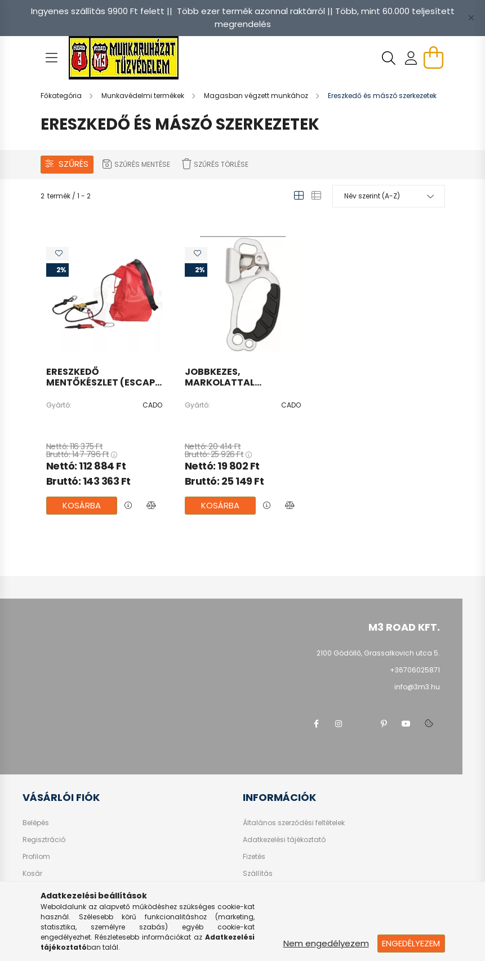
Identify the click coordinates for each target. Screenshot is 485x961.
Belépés (36, 823)
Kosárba (82, 505)
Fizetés (254, 857)
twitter (361, 723)
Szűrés (73, 164)
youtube (406, 723)
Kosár (32, 874)
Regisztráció (44, 840)
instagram (338, 723)
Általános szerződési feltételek (294, 823)
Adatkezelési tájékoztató (284, 840)
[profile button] (411, 58)
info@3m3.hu (417, 687)
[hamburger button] (52, 58)
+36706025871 (415, 670)
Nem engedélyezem (326, 943)
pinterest (383, 723)
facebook (316, 723)
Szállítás (258, 874)
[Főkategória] (62, 95)
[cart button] (433, 57)
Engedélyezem (411, 943)
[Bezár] (470, 18)
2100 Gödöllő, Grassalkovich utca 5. (378, 653)
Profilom (36, 857)
